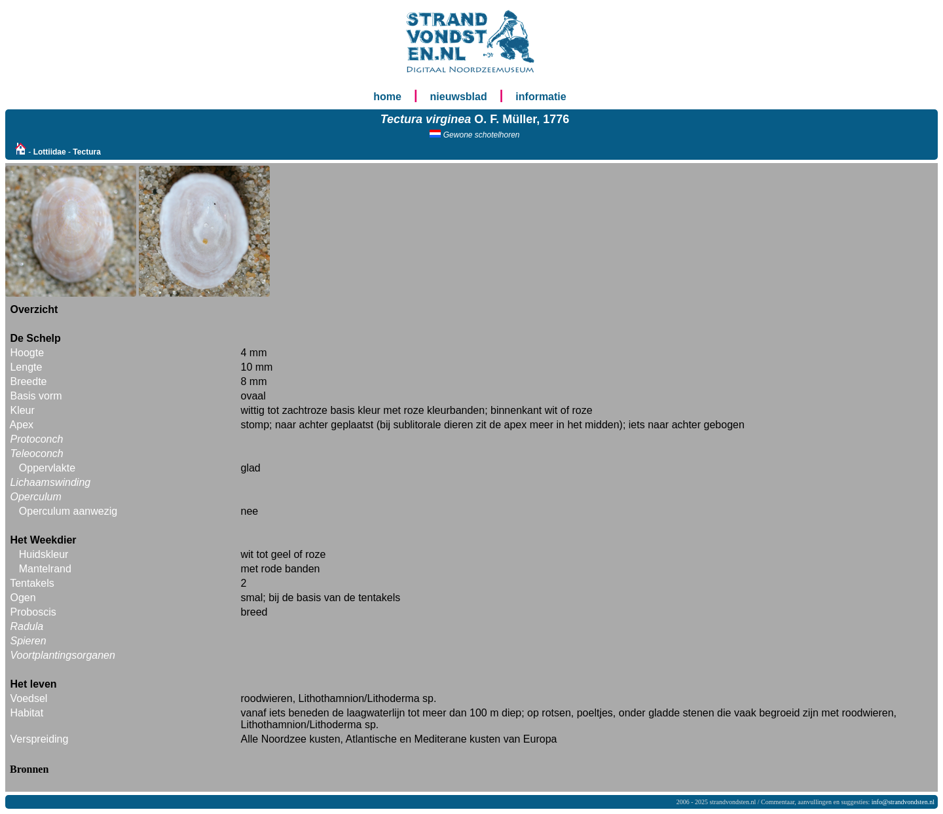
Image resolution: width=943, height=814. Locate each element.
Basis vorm (36, 395)
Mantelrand (45, 568)
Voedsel (28, 698)
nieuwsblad (458, 96)
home (387, 96)
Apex (21, 424)
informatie (540, 96)
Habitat (26, 712)
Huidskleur (44, 554)
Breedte (28, 381)
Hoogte (27, 352)
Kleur (22, 410)
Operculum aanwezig (68, 511)
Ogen (22, 597)
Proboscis (33, 612)
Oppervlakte (47, 467)
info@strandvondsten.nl (903, 801)
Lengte (26, 367)
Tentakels (32, 583)
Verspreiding (39, 739)
